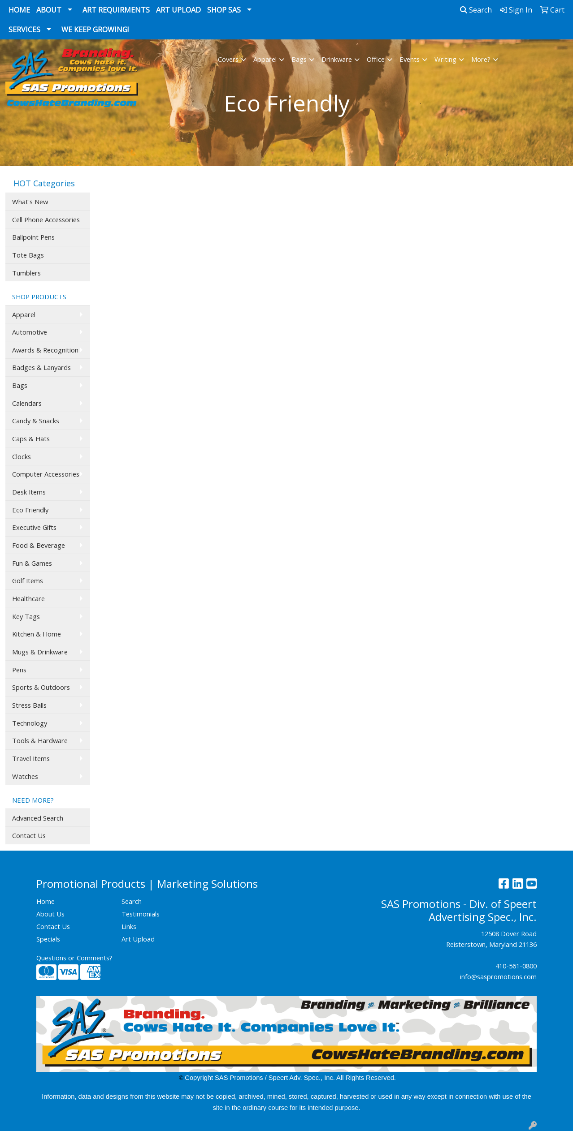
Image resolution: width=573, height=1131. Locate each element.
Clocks (21, 456)
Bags (299, 59)
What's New (30, 201)
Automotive (29, 331)
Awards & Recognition (45, 349)
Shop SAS (224, 10)
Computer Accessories (45, 473)
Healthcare (28, 598)
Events (409, 59)
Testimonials (141, 913)
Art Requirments (116, 10)
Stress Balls (29, 705)
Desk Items (29, 491)
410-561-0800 (516, 965)
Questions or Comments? (74, 957)
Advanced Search (37, 817)
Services (24, 29)
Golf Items (27, 580)
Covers (228, 59)
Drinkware (336, 59)
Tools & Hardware (40, 740)
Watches (25, 776)
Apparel (265, 59)
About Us (50, 913)
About (48, 10)
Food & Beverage (38, 545)
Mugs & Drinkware (40, 651)
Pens (19, 669)
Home (19, 10)
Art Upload (178, 10)
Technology (29, 722)
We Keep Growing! (95, 29)
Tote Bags (28, 254)
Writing (445, 59)
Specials (48, 938)
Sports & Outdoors (41, 687)
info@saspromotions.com (498, 976)
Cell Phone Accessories (46, 219)
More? (481, 59)
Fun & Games (32, 563)
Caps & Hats (31, 438)
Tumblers (26, 272)
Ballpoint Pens (33, 236)
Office (376, 59)
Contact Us (29, 835)
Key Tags (26, 616)
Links (129, 926)
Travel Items (31, 758)
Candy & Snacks (35, 420)
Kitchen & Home (36, 633)
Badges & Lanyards (41, 367)
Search (476, 10)
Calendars (27, 403)
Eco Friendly (30, 509)
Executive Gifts (34, 527)
